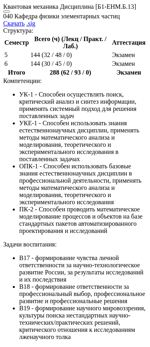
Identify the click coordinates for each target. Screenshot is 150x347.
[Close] (6, 11)
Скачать (14, 23)
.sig (31, 23)
